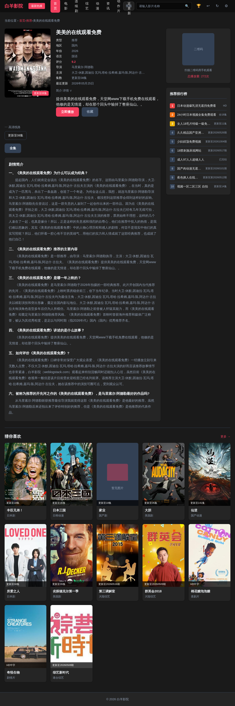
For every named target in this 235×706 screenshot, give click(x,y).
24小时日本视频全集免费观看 (196, 114)
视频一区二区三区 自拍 (192, 186)
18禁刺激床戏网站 (189, 150)
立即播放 (67, 112)
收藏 (90, 111)
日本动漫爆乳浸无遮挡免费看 (196, 105)
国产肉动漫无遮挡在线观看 (190, 168)
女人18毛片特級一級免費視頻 (194, 123)
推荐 (29, 20)
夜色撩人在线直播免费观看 (189, 177)
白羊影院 (14, 6)
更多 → (225, 436)
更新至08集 (15, 135)
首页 (22, 20)
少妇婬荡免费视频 (189, 141)
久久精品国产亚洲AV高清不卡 (191, 132)
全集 (13, 148)
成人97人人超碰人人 (190, 159)
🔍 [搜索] (187, 6)
